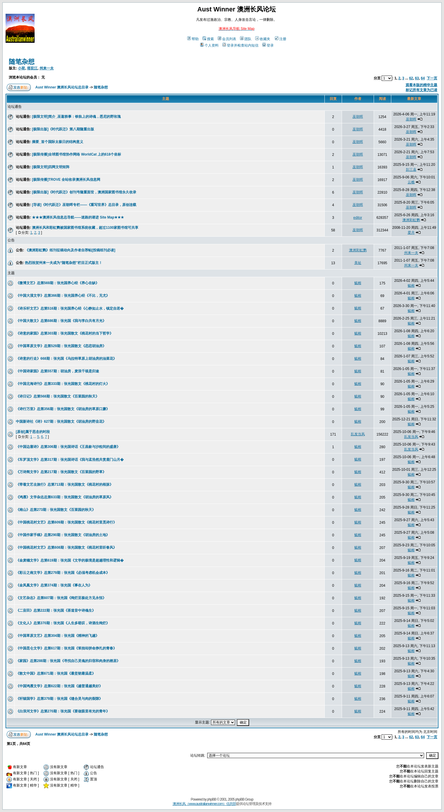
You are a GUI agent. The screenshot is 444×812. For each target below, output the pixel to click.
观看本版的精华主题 (421, 85)
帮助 (193, 39)
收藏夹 (262, 39)
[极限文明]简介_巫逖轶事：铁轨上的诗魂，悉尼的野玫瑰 (76, 117)
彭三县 (411, 170)
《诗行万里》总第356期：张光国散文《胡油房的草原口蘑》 (63, 409)
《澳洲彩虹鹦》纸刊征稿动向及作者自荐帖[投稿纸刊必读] (70, 250)
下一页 (432, 78)
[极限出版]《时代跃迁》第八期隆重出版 (63, 129)
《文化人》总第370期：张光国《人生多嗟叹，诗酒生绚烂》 (63, 623)
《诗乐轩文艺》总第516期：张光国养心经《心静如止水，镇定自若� (70, 308)
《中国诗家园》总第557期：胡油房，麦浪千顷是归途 (57, 371)
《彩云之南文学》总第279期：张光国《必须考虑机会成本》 (63, 573)
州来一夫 (47, 68)
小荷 (21, 68)
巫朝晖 (358, 117)
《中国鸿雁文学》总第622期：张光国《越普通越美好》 (59, 686)
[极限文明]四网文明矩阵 (50, 167)
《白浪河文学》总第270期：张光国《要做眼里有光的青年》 (63, 711)
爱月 (411, 233)
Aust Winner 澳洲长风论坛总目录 (62, 87)
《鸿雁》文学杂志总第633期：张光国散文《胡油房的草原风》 (64, 497)
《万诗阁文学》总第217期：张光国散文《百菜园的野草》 (61, 472)
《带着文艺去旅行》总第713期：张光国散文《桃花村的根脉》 (64, 484)
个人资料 (209, 45)
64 (423, 78)
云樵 (411, 182)
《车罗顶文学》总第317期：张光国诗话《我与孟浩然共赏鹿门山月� (70, 460)
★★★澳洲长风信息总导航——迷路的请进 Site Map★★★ (78, 217)
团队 (245, 39)
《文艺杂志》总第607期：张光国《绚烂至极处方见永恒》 (61, 598)
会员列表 (227, 39)
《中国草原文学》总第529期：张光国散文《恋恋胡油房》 (61, 346)
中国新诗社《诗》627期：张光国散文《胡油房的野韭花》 (61, 421)
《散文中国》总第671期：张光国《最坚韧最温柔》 (56, 673)
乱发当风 (358, 434)
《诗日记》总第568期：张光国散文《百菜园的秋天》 (57, 396)
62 (411, 78)
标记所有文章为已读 (421, 90)
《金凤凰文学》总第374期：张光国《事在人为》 (54, 585)
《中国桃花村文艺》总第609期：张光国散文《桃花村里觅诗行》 (66, 522)
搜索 (208, 39)
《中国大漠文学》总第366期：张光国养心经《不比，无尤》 (63, 296)
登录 (268, 45)
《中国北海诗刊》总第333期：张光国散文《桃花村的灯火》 (63, 384)
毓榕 (357, 283)
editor (357, 218)
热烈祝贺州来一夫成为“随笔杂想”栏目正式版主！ (63, 263)
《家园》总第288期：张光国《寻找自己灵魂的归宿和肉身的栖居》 (68, 661)
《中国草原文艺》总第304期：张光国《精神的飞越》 (57, 636)
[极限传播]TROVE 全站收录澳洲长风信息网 (66, 180)
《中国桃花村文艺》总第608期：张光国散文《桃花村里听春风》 (66, 547)
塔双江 (32, 68)
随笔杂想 (22, 61)
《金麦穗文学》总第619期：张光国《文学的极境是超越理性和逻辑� (70, 560)
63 (417, 78)
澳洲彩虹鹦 (411, 220)
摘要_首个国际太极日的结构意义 (57, 142)
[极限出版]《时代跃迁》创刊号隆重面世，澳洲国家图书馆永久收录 (84, 192)
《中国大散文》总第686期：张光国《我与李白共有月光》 (61, 321)
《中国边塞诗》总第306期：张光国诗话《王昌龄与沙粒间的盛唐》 (68, 447)
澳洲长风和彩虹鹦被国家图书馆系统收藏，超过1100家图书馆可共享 (85, 228)
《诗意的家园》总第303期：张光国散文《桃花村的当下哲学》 (64, 333)
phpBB (211, 799)
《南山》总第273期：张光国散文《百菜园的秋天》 (56, 510)
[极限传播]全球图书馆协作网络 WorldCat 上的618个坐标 (76, 154)
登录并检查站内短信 (240, 45)
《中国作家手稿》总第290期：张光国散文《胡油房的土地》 (63, 535)
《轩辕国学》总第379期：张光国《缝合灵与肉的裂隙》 (59, 699)
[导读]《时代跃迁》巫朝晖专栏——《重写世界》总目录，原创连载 (84, 205)
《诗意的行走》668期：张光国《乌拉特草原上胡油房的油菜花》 (66, 358)
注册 (280, 39)
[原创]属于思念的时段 (33, 432)
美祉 (357, 263)
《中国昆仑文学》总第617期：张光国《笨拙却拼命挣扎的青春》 (66, 648)
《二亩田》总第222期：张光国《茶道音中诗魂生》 (56, 610)
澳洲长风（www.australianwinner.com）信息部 (204, 804)
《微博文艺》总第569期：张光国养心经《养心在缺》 (57, 283)
